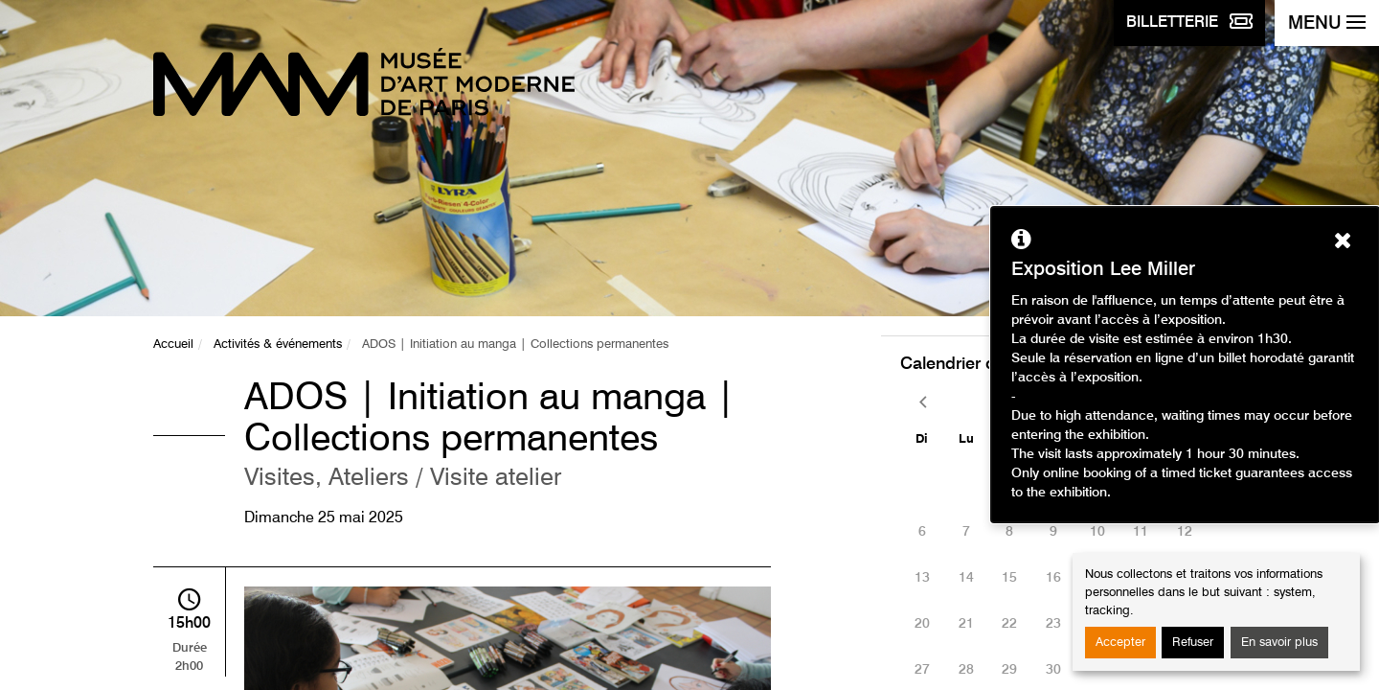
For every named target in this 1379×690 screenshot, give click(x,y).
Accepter (1120, 642)
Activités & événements (278, 344)
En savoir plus (1279, 642)
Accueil (173, 344)
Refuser (1192, 642)
